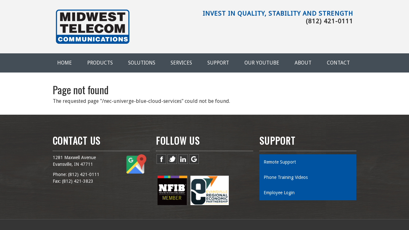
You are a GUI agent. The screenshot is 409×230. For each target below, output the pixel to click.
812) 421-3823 (78, 181)
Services (181, 63)
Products (100, 63)
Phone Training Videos (286, 177)
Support (218, 63)
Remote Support (280, 162)
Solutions (141, 63)
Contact (338, 63)
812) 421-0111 (84, 174)
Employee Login (279, 192)
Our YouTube (261, 63)
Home (64, 63)
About (303, 63)
